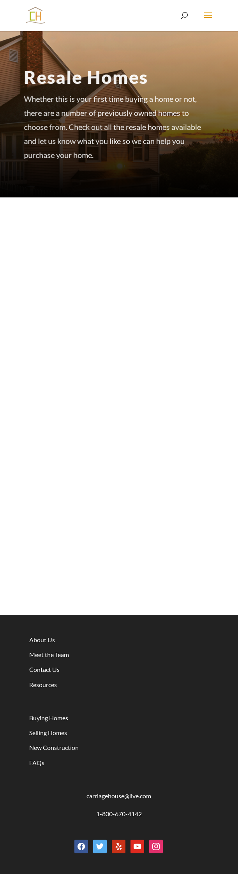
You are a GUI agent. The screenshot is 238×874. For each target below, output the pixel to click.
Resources (43, 684)
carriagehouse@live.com (118, 795)
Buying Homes (48, 717)
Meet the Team (49, 654)
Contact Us (44, 669)
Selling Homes (48, 732)
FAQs (36, 762)
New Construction (54, 747)
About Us (42, 639)
